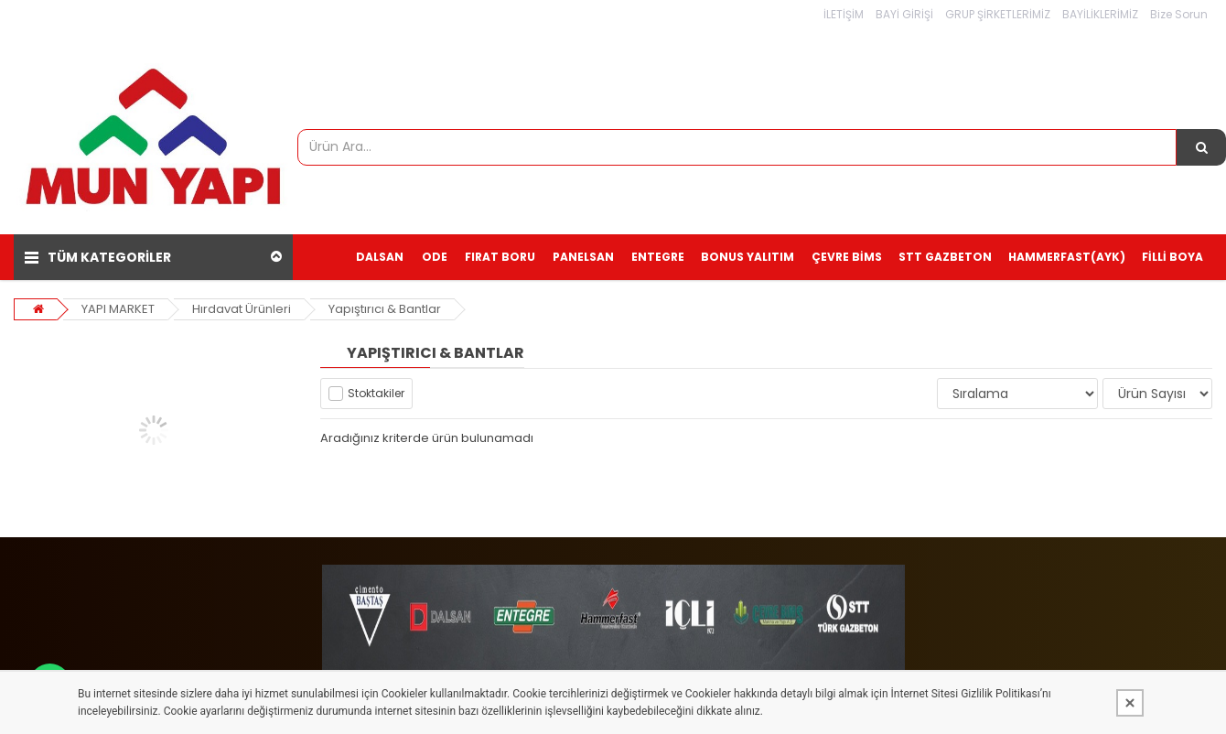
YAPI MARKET (118, 309)
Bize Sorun (1179, 14)
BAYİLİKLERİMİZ (1100, 14)
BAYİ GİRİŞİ (904, 14)
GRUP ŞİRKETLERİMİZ (997, 14)
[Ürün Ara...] (1201, 147)
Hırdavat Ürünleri (241, 309)
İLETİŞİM (843, 14)
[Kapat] (1130, 703)
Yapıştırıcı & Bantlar (384, 309)
